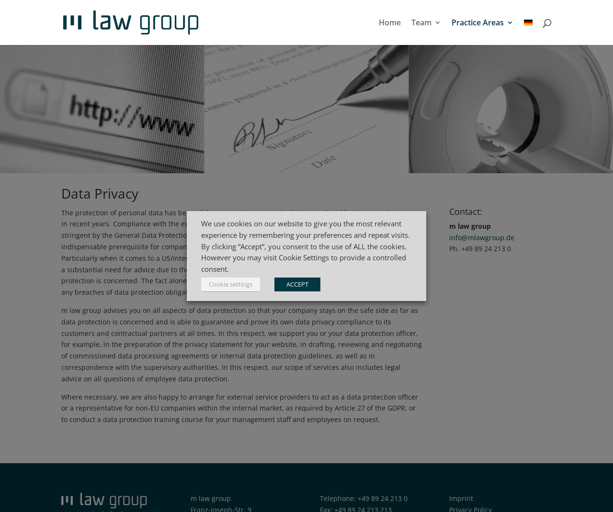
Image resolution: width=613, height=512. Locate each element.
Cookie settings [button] (230, 284)
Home (390, 23)
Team (421, 23)
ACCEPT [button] (297, 284)
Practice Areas (478, 23)
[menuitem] (528, 32)
